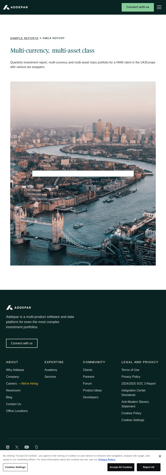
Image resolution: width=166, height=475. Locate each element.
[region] (83, 462)
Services (50, 376)
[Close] (160, 456)
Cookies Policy (131, 413)
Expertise (54, 362)
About (12, 362)
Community (94, 362)
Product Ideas (92, 390)
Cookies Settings (132, 420)
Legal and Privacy (139, 362)
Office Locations (17, 411)
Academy (51, 369)
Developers (90, 397)
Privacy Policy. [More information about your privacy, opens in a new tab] (107, 459)
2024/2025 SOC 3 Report (138, 383)
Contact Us (13, 404)
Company (12, 376)
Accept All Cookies (121, 467)
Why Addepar (15, 369)
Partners (88, 376)
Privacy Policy (130, 376)
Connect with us (137, 7)
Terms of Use (130, 369)
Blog (9, 397)
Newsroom (13, 390)
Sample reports (24, 38)
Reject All (148, 467)
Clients (87, 369)
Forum (87, 383)
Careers (12, 383)
